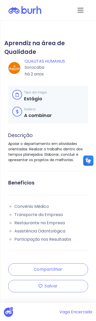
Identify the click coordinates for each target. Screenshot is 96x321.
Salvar (48, 286)
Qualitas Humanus (45, 61)
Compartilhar (48, 269)
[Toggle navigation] (80, 10)
